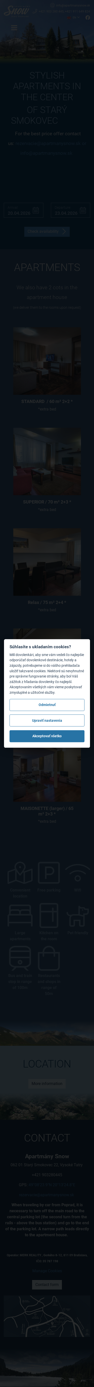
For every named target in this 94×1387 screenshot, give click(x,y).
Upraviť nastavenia (47, 720)
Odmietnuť (47, 705)
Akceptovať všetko (47, 736)
